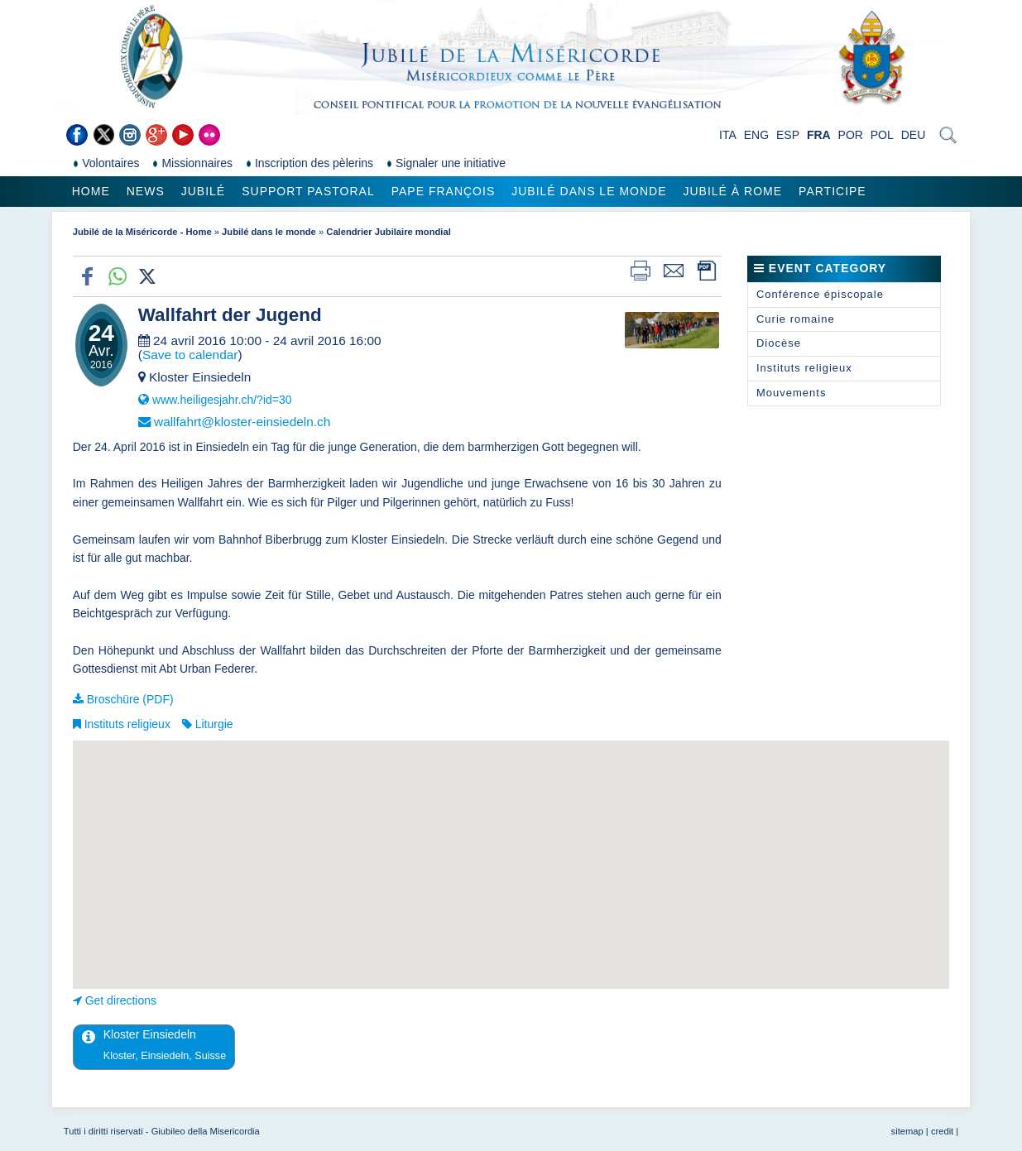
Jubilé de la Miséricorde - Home (142, 232)
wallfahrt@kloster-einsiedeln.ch (242, 422)
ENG (756, 134)
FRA (819, 134)
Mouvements (791, 392)
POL (882, 134)
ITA (728, 134)
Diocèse (778, 343)
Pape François (443, 191)
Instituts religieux (127, 724)
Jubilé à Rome (733, 191)
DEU (913, 134)
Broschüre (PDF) (130, 699)
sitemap (907, 1131)
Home (91, 191)
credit (942, 1131)
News (146, 191)
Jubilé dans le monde (588, 191)
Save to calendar (190, 355)
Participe (832, 191)
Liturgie (214, 724)
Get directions (120, 1000)
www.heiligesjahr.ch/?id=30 (222, 399)
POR (850, 134)
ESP (787, 134)
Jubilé (203, 191)
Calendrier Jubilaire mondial (388, 232)
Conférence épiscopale (820, 294)
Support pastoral (308, 191)
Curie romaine (795, 319)
